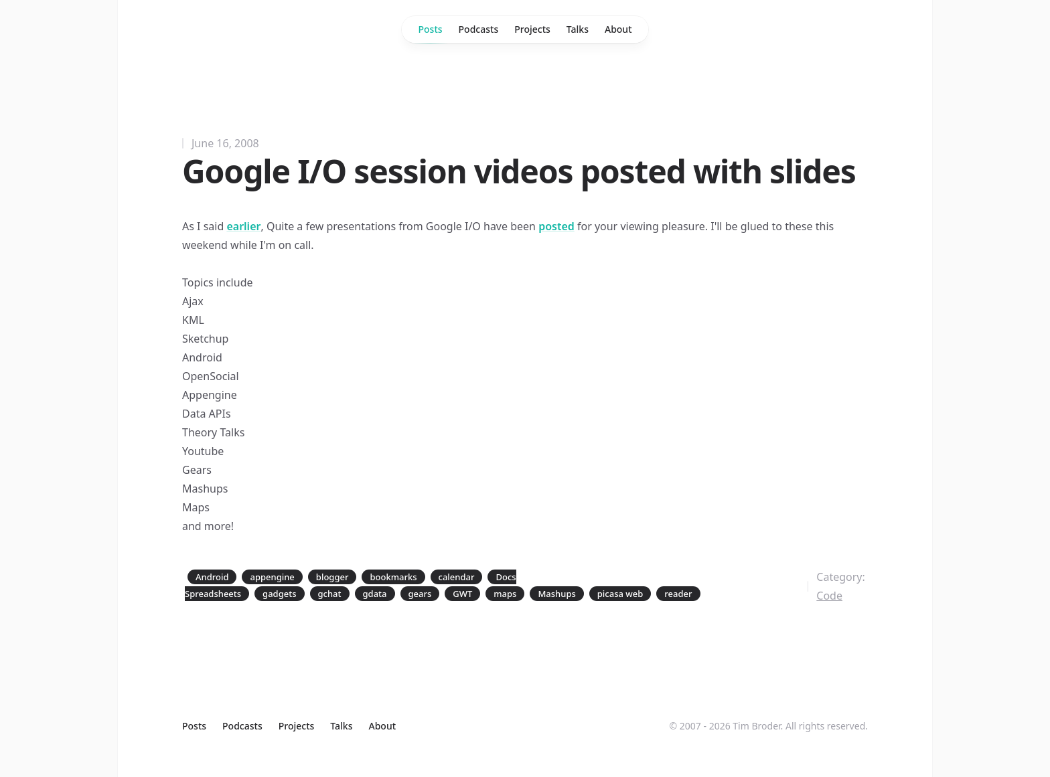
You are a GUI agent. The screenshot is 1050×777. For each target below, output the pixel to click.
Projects (532, 29)
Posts (429, 33)
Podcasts (479, 29)
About (618, 29)
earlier (243, 226)
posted (556, 226)
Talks (578, 29)
